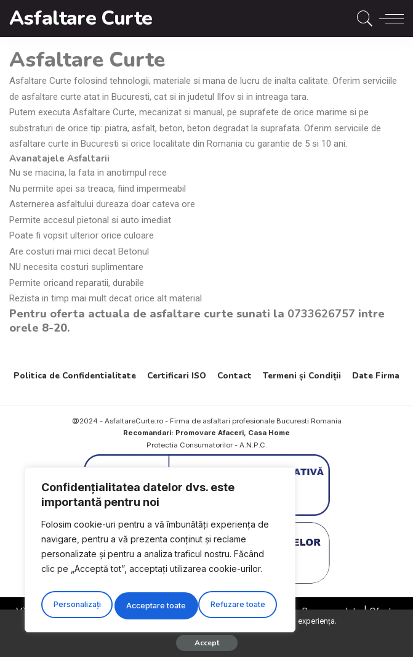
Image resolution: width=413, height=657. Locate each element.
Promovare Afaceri (209, 432)
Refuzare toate (153, 605)
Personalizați (75, 605)
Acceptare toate (238, 605)
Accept (206, 643)
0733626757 (321, 313)
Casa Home (269, 432)
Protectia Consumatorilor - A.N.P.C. (206, 445)
